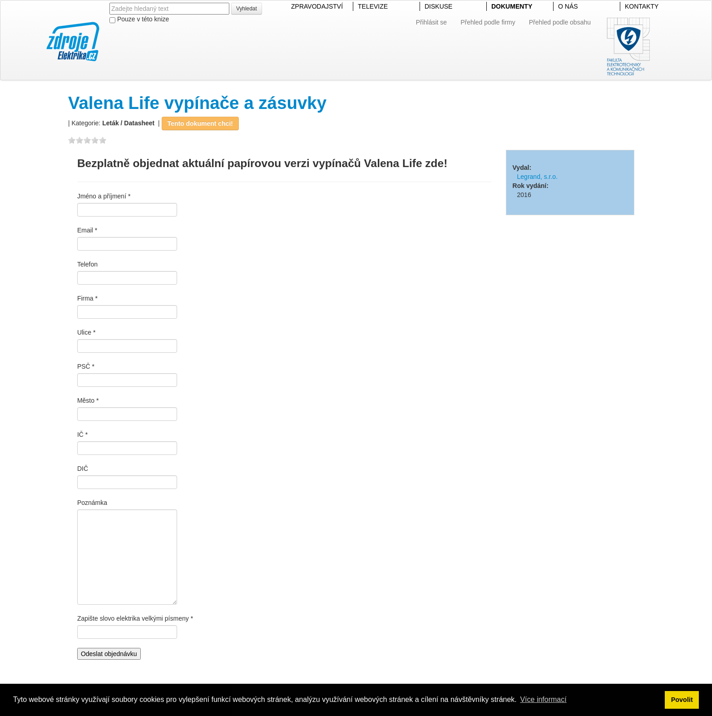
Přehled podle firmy (487, 22)
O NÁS (568, 6)
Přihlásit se (431, 22)
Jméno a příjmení (101, 196)
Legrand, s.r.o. (537, 176)
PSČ (83, 366)
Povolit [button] (682, 699)
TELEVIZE (373, 6)
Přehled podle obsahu (560, 22)
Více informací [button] (543, 699)
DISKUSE (438, 6)
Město (85, 400)
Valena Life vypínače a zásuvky (197, 103)
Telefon (87, 264)
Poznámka (92, 502)
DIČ (82, 468)
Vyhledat (246, 8)
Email (85, 230)
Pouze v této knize (139, 19)
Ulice (84, 332)
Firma (85, 298)
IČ (80, 434)
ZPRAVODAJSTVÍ (317, 6)
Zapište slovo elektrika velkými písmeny (133, 618)
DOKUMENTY (511, 6)
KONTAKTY (641, 6)
